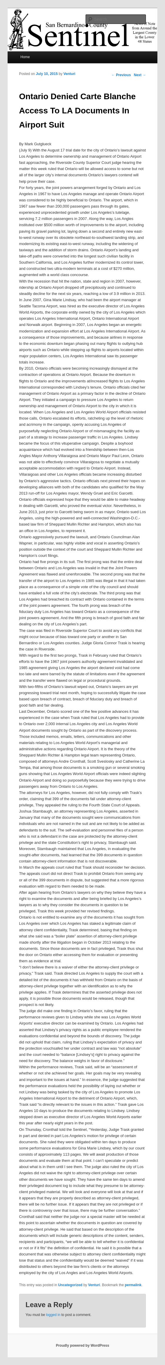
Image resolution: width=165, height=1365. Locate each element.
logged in (53, 1315)
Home (25, 57)
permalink (133, 1285)
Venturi (69, 74)
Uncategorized (70, 1285)
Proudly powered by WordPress (82, 1345)
